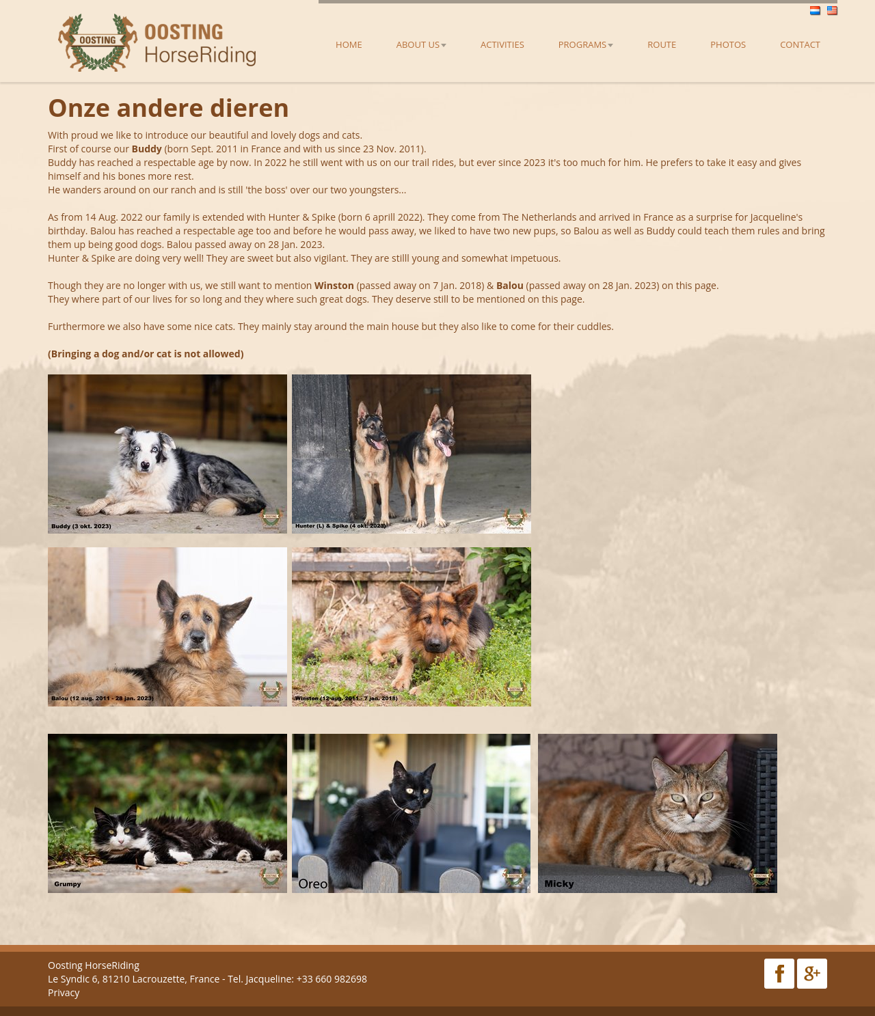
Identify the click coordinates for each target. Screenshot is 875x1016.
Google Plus (812, 974)
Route (661, 44)
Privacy (63, 992)
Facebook (779, 974)
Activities (502, 44)
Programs (585, 44)
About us (421, 44)
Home (349, 44)
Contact (800, 44)
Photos (728, 44)
